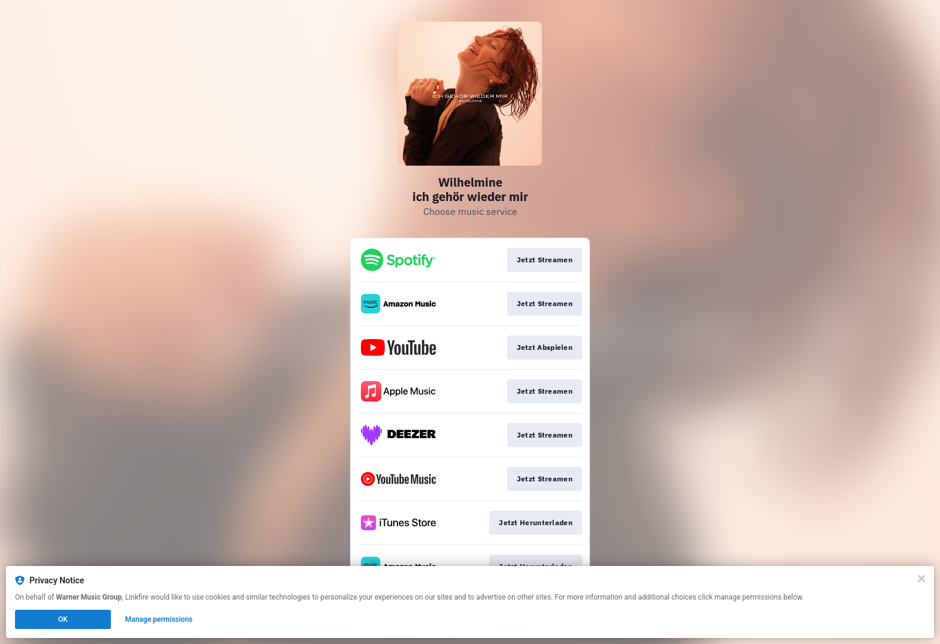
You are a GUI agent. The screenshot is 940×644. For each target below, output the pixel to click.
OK (63, 619)
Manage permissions (159, 619)
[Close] (921, 578)
